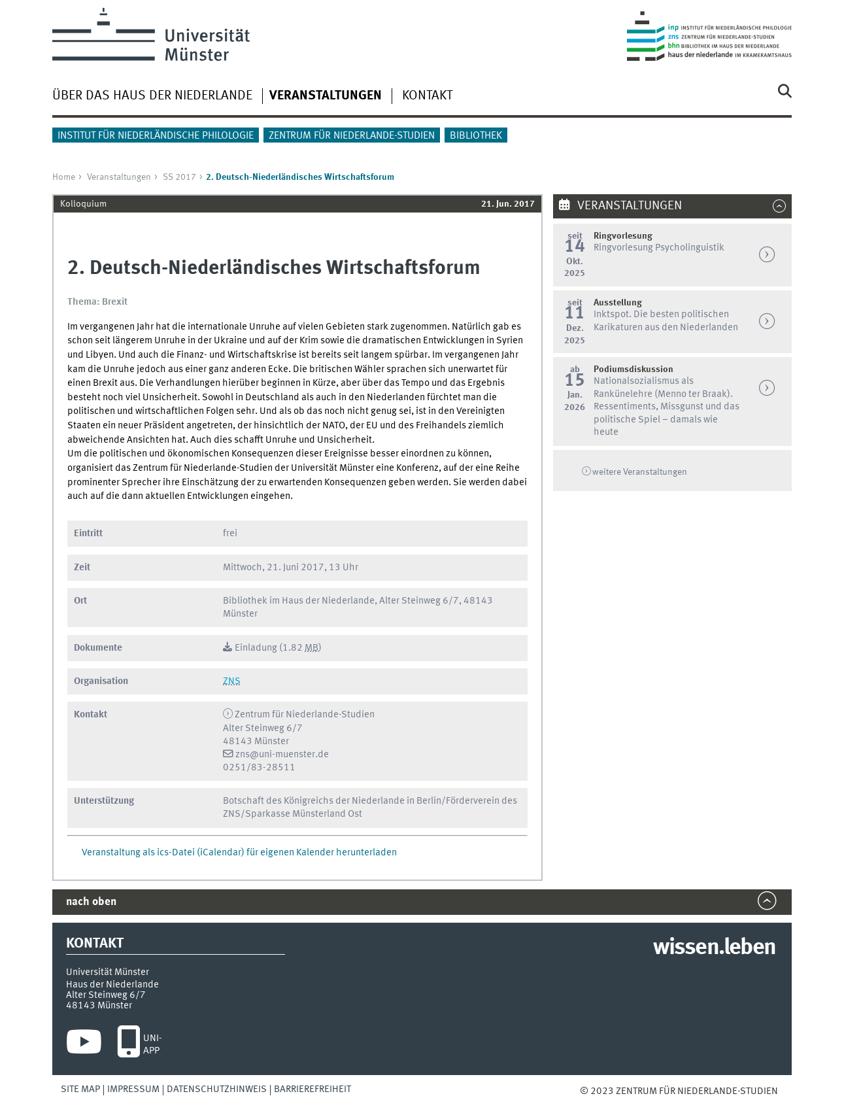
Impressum (133, 1089)
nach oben (91, 902)
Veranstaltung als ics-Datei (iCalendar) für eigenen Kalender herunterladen (239, 853)
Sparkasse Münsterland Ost (303, 814)
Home (63, 177)
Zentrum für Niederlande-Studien (352, 136)
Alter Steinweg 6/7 (106, 995)
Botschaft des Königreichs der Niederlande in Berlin (332, 801)
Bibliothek (476, 136)
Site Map (80, 1089)
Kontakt (427, 96)
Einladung (256, 648)
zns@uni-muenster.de (282, 754)
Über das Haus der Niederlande (152, 96)
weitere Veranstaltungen (639, 472)
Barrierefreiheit (312, 1089)
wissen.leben (714, 948)
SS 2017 (179, 177)
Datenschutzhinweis (217, 1089)
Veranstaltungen (119, 177)
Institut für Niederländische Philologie (156, 136)
